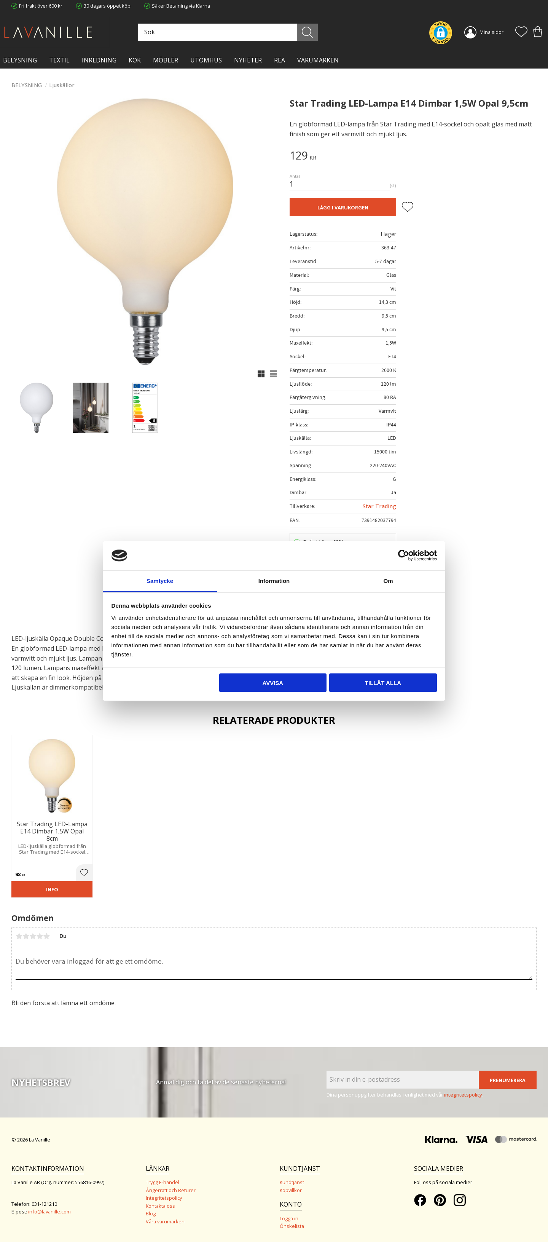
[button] (521, 32)
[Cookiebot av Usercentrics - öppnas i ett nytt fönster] (403, 555)
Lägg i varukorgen (342, 207)
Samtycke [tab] (160, 580)
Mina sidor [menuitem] (491, 32)
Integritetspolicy (164, 1197)
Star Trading (379, 506)
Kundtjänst (292, 1182)
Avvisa (272, 683)
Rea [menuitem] (279, 60)
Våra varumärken (165, 1221)
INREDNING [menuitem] (99, 60)
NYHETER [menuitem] (248, 60)
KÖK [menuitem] (135, 60)
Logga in (289, 1218)
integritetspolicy (463, 1094)
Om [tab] (388, 580)
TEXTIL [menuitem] (59, 60)
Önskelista (292, 1226)
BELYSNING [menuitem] (20, 60)
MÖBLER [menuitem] (165, 60)
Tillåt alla (383, 683)
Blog (151, 1213)
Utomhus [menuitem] (206, 60)
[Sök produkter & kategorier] (227, 32)
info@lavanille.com (49, 1211)
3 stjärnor (32, 936)
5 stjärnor (46, 936)
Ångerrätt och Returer (171, 1190)
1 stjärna (19, 936)
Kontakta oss (160, 1205)
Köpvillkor (291, 1190)
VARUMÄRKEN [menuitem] (318, 60)
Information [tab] (274, 580)
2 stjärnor (25, 936)
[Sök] (307, 32)
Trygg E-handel (162, 1182)
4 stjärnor (39, 936)
